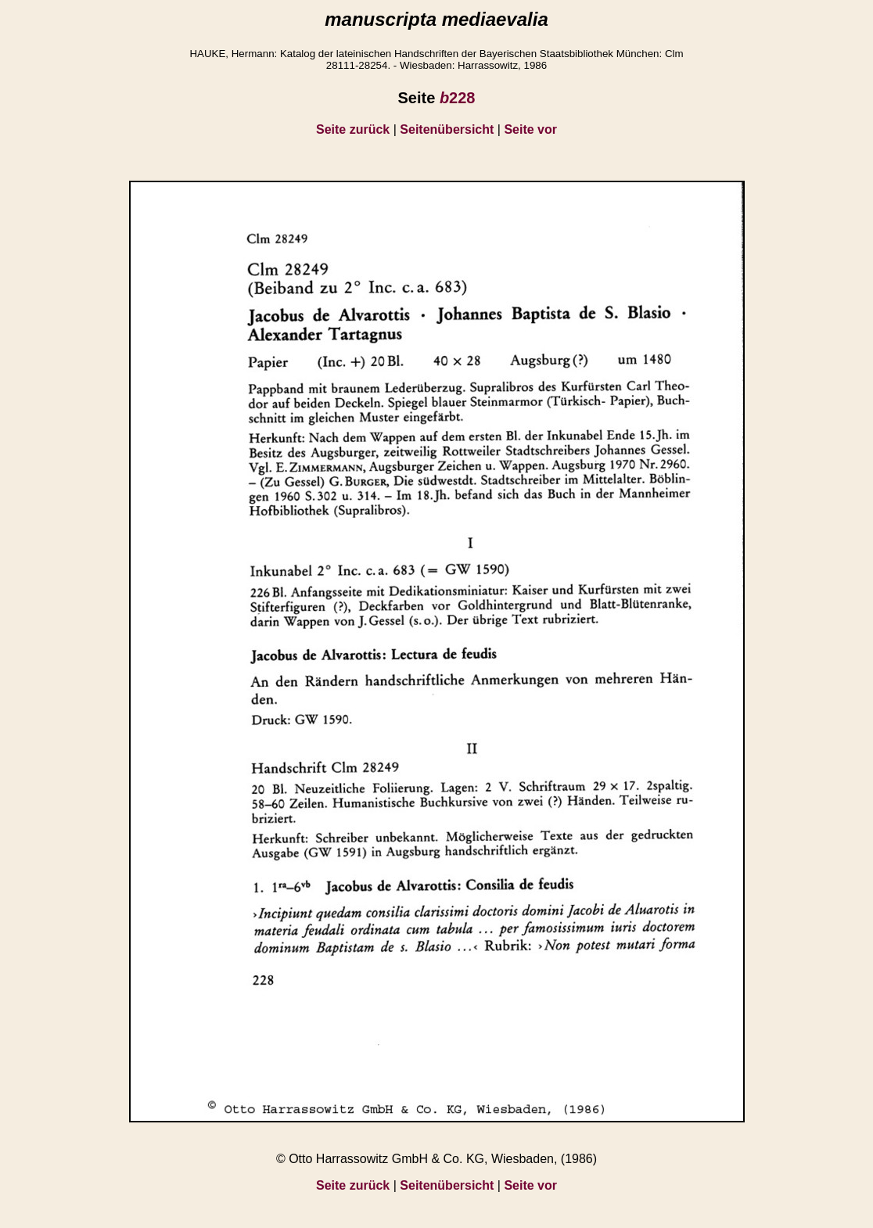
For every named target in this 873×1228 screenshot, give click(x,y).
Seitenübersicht (447, 129)
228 (458, 97)
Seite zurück (353, 129)
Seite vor (530, 129)
